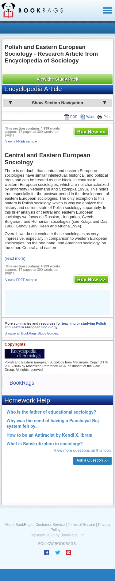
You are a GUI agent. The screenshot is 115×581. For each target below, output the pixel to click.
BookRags (22, 383)
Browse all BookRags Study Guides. (32, 333)
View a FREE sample (21, 141)
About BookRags (19, 525)
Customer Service (50, 525)
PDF (70, 116)
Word (87, 116)
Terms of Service (81, 525)
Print (103, 116)
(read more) (15, 258)
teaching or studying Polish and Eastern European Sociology (55, 325)
